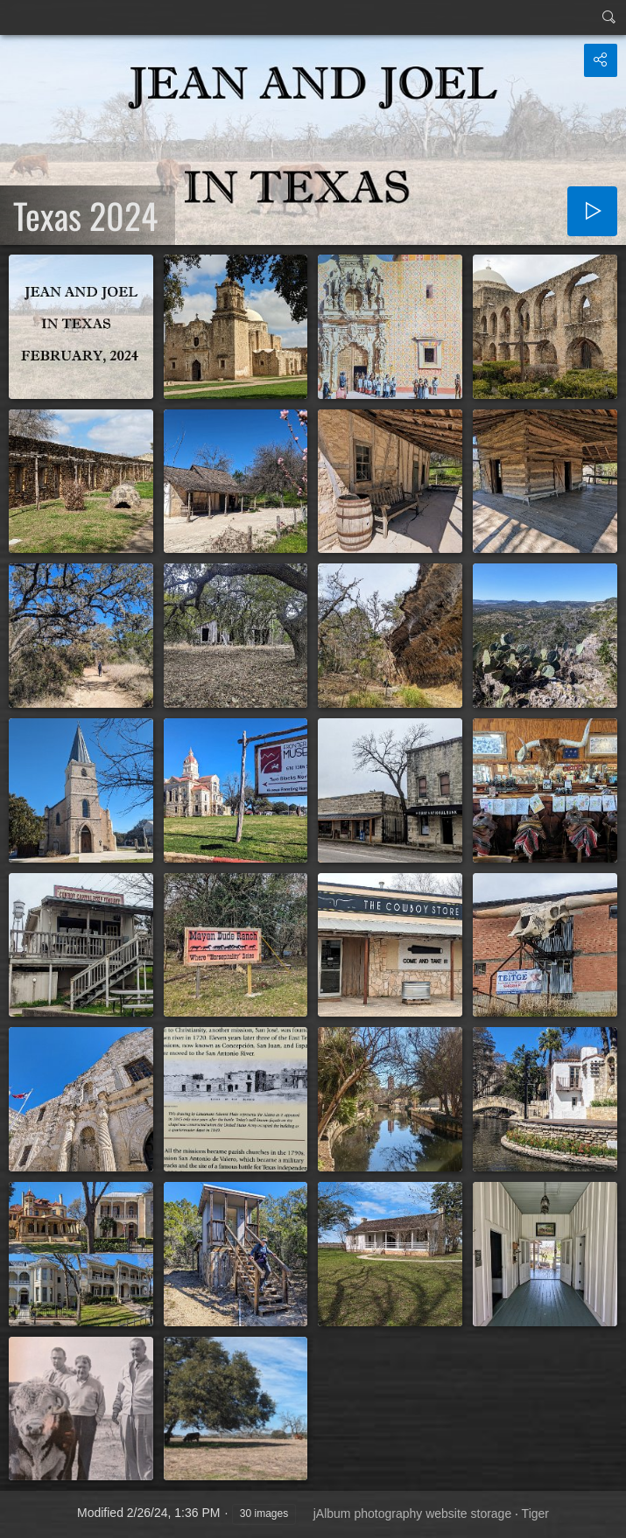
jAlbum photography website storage (412, 1514)
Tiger (535, 1514)
